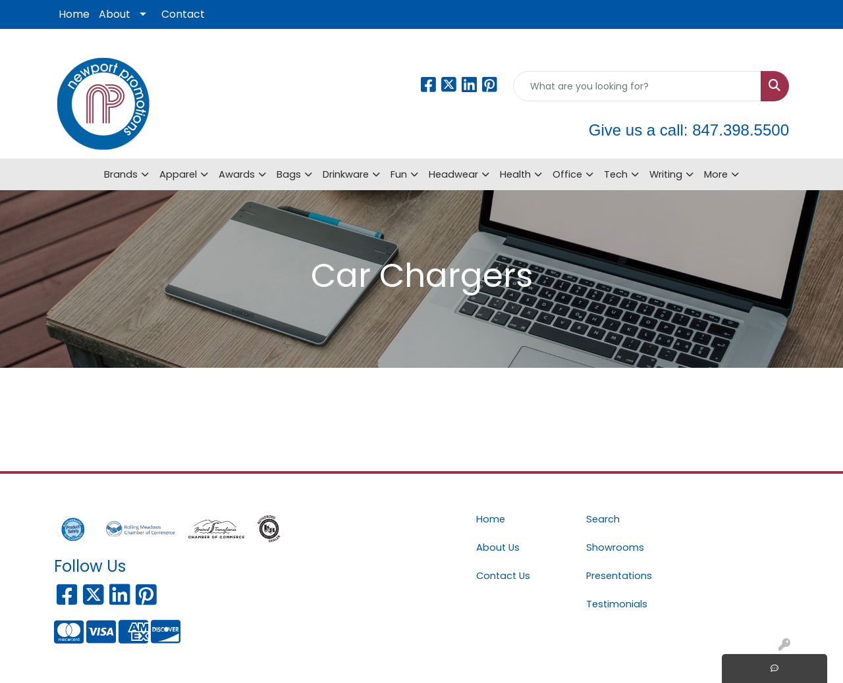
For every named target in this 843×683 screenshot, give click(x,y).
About (114, 14)
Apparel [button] (178, 174)
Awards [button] (237, 174)
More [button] (716, 174)
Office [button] (567, 174)
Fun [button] (399, 174)
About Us (498, 547)
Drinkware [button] (346, 174)
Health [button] (515, 174)
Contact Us (503, 575)
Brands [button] (121, 174)
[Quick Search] (637, 86)
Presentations (619, 575)
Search (603, 519)
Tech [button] (616, 174)
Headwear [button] (453, 174)
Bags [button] (289, 174)
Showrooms (615, 547)
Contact (183, 14)
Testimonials (616, 604)
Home (74, 14)
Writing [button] (665, 174)
